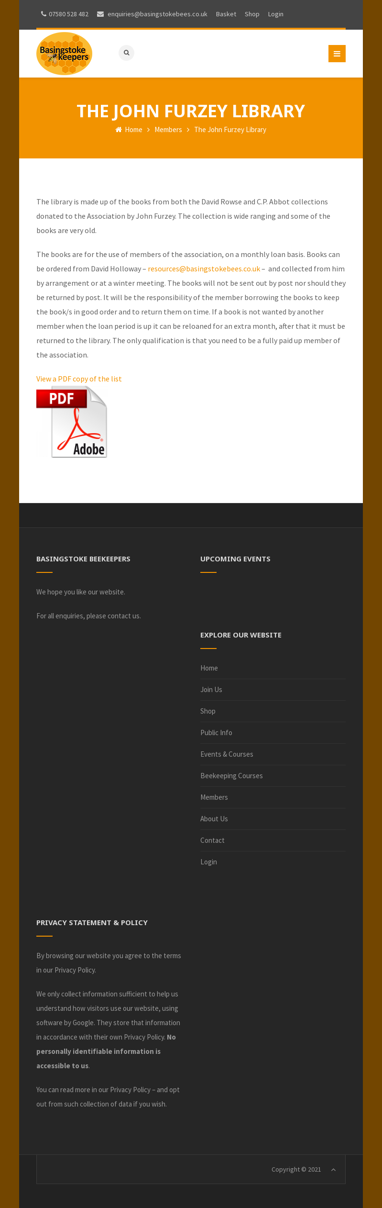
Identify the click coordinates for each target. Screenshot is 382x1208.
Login (208, 861)
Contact (212, 840)
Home (128, 129)
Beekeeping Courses (231, 775)
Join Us (211, 689)
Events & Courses (226, 754)
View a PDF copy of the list (79, 378)
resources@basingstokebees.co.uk (204, 268)
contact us (124, 615)
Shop (208, 711)
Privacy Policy (75, 969)
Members (168, 129)
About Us (214, 818)
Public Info (216, 732)
